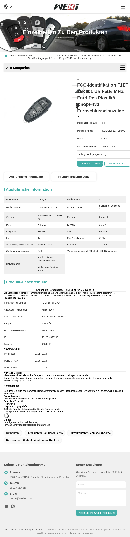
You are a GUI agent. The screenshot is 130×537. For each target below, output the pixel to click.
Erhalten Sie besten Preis (93, 164)
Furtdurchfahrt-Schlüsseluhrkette (90, 433)
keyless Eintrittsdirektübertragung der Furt (27, 425)
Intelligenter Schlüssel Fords (45, 433)
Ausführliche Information (26, 176)
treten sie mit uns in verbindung (96, 512)
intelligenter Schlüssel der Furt (20, 422)
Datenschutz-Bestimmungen (19, 529)
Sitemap (40, 529)
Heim (11, 55)
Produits (21, 55)
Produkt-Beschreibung (74, 176)
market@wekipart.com (21, 498)
